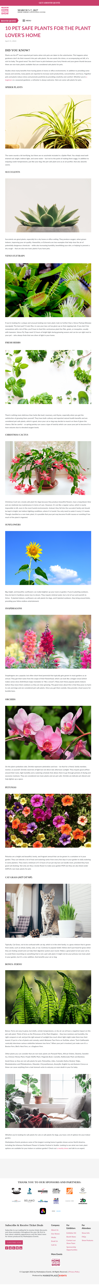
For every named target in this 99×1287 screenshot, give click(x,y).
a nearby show (62, 1148)
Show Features (87, 1240)
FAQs (84, 1237)
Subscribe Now (14, 1242)
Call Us (54, 1245)
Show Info (86, 1233)
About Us (54, 1230)
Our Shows (55, 1234)
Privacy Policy (74, 1272)
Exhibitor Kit (71, 1233)
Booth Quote (8, 21)
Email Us (54, 1241)
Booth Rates (71, 1237)
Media (53, 1237)
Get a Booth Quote (49, 3)
